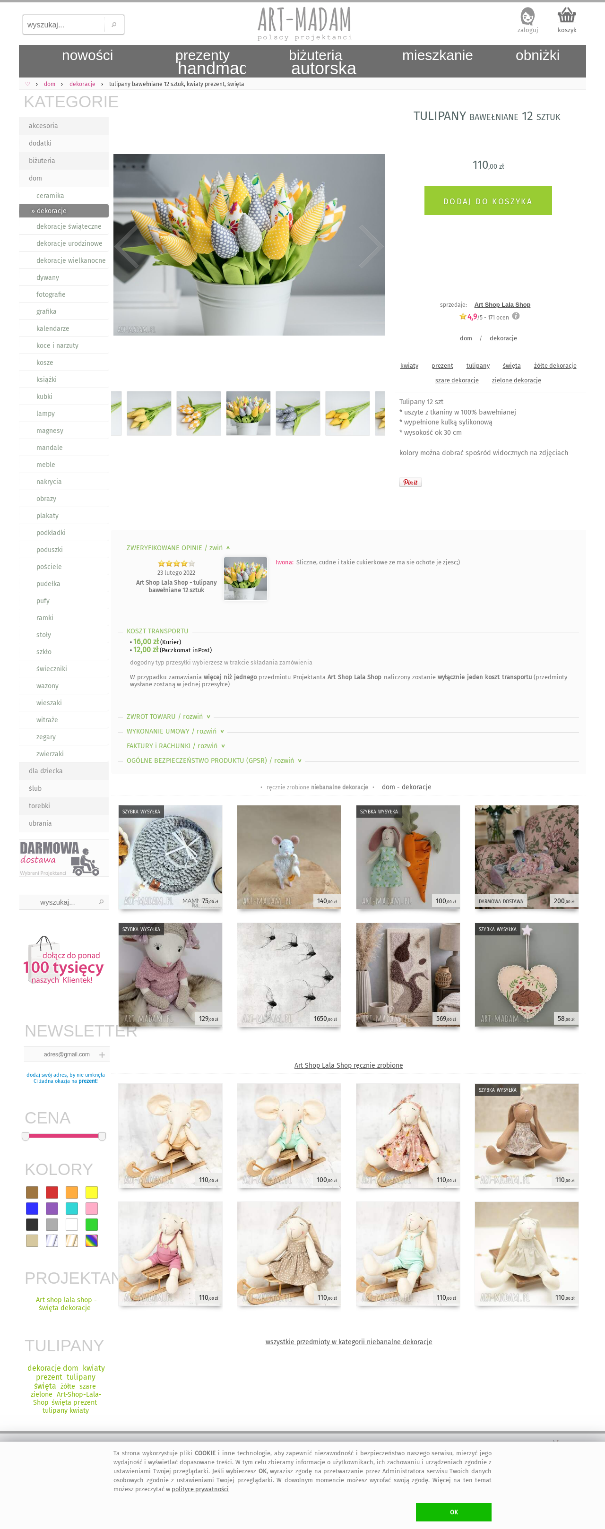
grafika (46, 312)
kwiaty (409, 365)
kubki (44, 397)
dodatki (40, 143)
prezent (87, 1081)
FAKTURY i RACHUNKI (177, 746)
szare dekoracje (457, 380)
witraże (47, 720)
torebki (39, 806)
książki (46, 380)
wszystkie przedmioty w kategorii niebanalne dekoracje (349, 1342)
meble (45, 465)
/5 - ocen (484, 317)
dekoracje (503, 338)
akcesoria (43, 126)
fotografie (51, 295)
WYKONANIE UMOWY (176, 731)
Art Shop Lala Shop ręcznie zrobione (348, 1066)
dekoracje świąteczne (69, 227)
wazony (47, 686)
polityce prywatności (200, 1489)
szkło (44, 652)
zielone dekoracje (516, 380)
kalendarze (52, 329)
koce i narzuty (57, 346)
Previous (126, 246)
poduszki (49, 550)
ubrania (40, 824)
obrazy (46, 499)
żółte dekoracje (555, 365)
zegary (46, 737)
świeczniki (51, 669)
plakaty (47, 516)
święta (512, 365)
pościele (49, 567)
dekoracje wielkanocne (71, 261)
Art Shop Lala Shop (503, 304)
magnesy (49, 431)
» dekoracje (49, 211)
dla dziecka (46, 771)
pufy (43, 601)
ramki (44, 618)
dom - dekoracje (407, 787)
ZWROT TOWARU (169, 717)
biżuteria (42, 161)
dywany (47, 278)
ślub (35, 789)
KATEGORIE (66, 101)
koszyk (567, 30)
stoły (43, 635)
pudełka (48, 584)
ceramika (50, 196)
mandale (49, 448)
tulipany (478, 365)
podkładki (51, 533)
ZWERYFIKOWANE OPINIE (179, 548)
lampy (45, 414)
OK (454, 1512)
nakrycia (49, 482)
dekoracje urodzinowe (69, 244)
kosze (44, 363)
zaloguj (528, 30)
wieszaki (49, 703)
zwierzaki (50, 754)
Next (369, 246)
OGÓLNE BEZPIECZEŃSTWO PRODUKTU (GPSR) (215, 761)
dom (35, 178)
